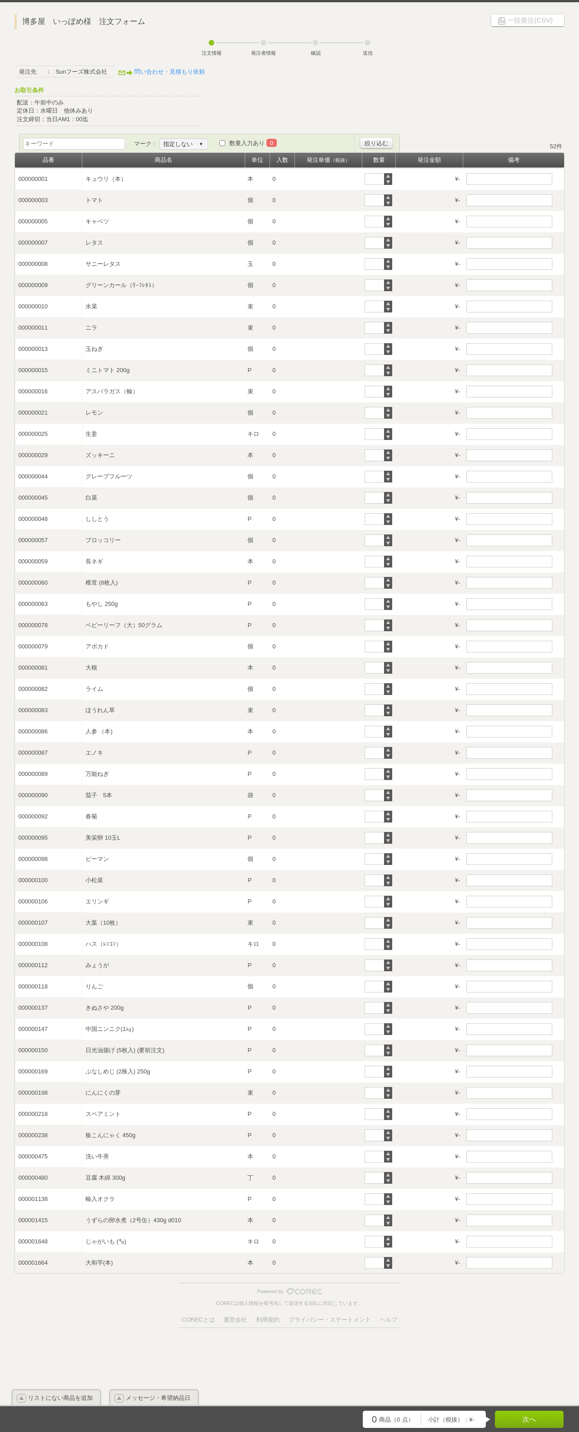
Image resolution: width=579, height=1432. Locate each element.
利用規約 (268, 1319)
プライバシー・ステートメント (330, 1319)
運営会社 (235, 1319)
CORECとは (198, 1319)
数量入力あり (253, 143)
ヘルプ (388, 1319)
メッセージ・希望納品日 (158, 1397)
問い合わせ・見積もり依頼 (169, 71)
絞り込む (376, 143)
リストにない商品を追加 (60, 1397)
